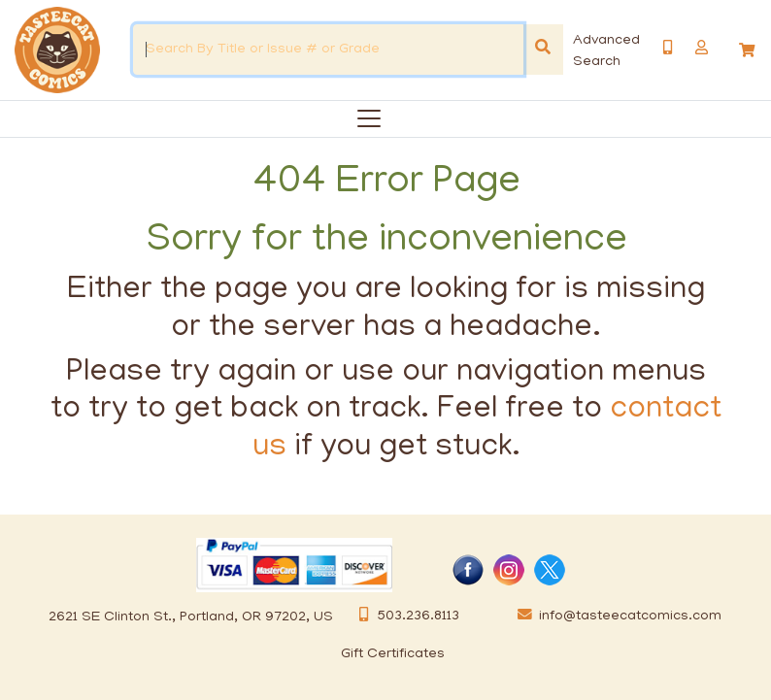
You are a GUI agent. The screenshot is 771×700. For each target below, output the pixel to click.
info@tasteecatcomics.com (615, 616)
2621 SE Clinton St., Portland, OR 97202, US (191, 617)
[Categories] (365, 115)
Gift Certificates (393, 654)
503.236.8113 (404, 616)
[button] (701, 48)
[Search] (542, 49)
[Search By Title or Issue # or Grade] (328, 49)
